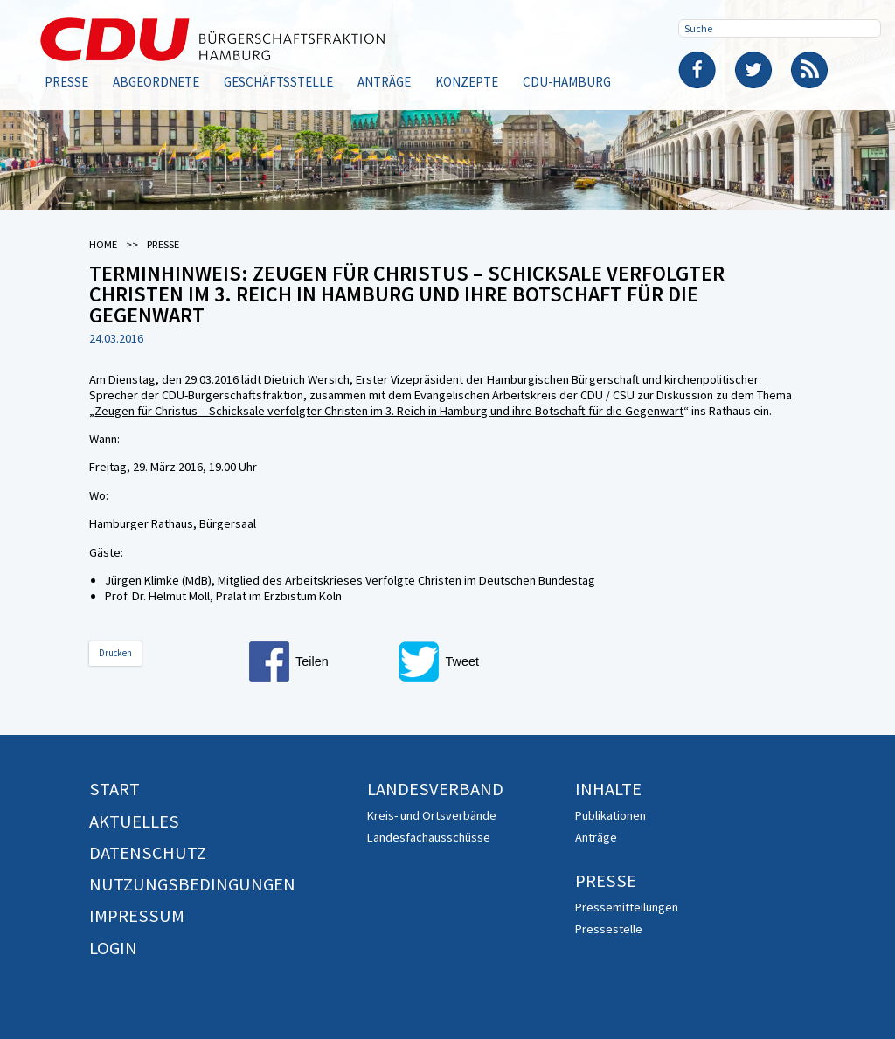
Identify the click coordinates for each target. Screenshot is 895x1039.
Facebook (697, 70)
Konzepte (466, 81)
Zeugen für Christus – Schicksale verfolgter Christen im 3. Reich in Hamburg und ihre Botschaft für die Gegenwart (388, 411)
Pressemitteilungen (626, 907)
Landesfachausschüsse (428, 837)
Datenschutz (147, 853)
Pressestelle (608, 929)
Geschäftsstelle (278, 81)
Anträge (384, 81)
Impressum (136, 915)
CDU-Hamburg (567, 81)
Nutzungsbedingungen (192, 884)
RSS (809, 70)
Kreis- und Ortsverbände (431, 815)
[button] (319, 661)
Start (114, 789)
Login (113, 948)
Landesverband (435, 789)
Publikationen (610, 815)
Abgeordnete (156, 81)
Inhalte (608, 789)
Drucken (115, 653)
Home (103, 244)
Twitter (753, 70)
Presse (66, 81)
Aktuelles (134, 821)
